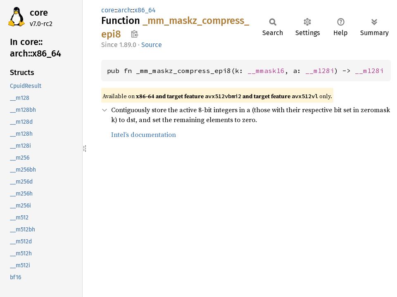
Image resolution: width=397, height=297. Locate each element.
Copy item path (134, 34)
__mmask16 (266, 70)
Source (151, 45)
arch (124, 10)
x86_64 (145, 10)
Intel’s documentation (143, 134)
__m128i (319, 70)
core (39, 12)
